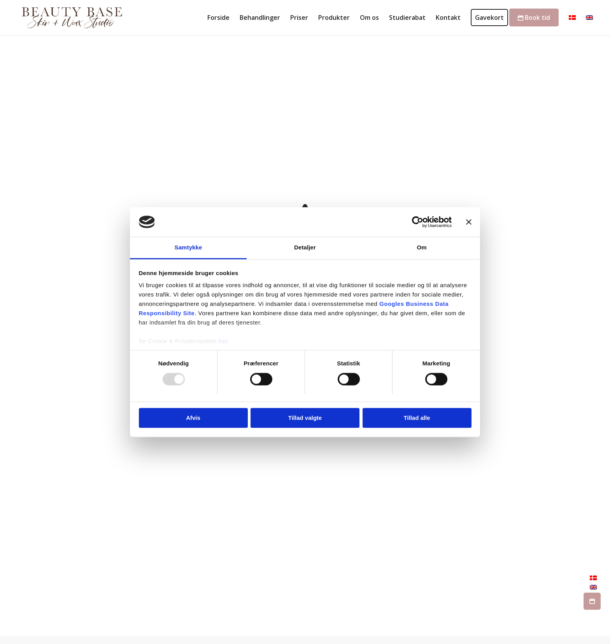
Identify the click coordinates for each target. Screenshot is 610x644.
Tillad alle (416, 418)
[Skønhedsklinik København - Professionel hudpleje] (70, 17)
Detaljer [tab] (305, 247)
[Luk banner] (469, 222)
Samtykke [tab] (188, 247)
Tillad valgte (305, 418)
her (223, 341)
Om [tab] (421, 247)
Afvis (193, 418)
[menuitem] (218, 17)
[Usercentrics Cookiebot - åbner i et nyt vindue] (418, 222)
